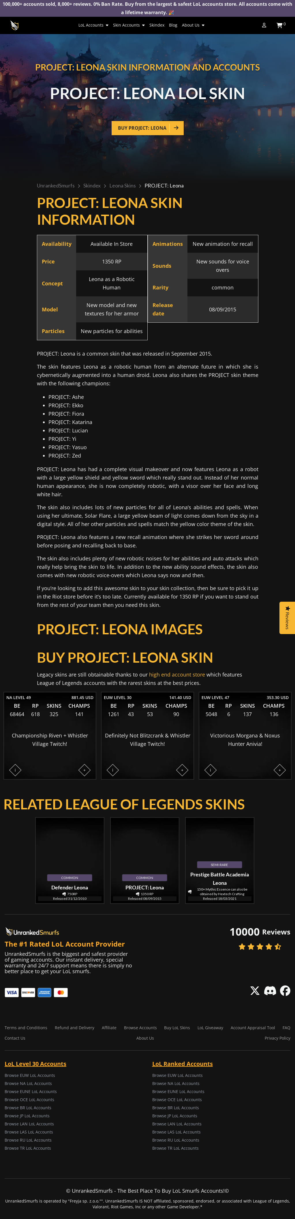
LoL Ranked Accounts (182, 1064)
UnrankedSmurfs (56, 185)
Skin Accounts (129, 25)
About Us (193, 25)
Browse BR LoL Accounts (28, 1107)
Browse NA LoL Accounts (28, 1083)
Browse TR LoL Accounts (28, 1148)
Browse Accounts (140, 1027)
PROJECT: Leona (164, 185)
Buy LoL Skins (177, 1027)
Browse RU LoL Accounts (28, 1140)
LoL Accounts (93, 25)
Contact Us (15, 1038)
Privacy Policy (277, 1038)
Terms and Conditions (26, 1027)
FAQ (286, 1027)
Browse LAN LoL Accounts (29, 1124)
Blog (173, 25)
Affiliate (109, 1027)
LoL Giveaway (210, 1027)
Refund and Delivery (74, 1027)
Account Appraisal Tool (253, 1027)
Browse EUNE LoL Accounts (31, 1091)
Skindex (156, 25)
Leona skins (122, 185)
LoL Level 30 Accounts (35, 1064)
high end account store (177, 674)
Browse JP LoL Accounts (27, 1115)
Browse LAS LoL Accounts (29, 1132)
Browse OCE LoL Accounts (29, 1099)
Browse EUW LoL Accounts (30, 1075)
